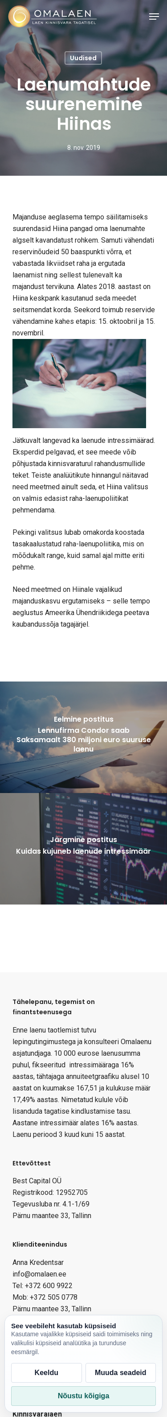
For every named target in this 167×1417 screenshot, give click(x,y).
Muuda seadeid (121, 1372)
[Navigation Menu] (154, 16)
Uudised (83, 58)
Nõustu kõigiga (84, 1396)
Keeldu (46, 1372)
